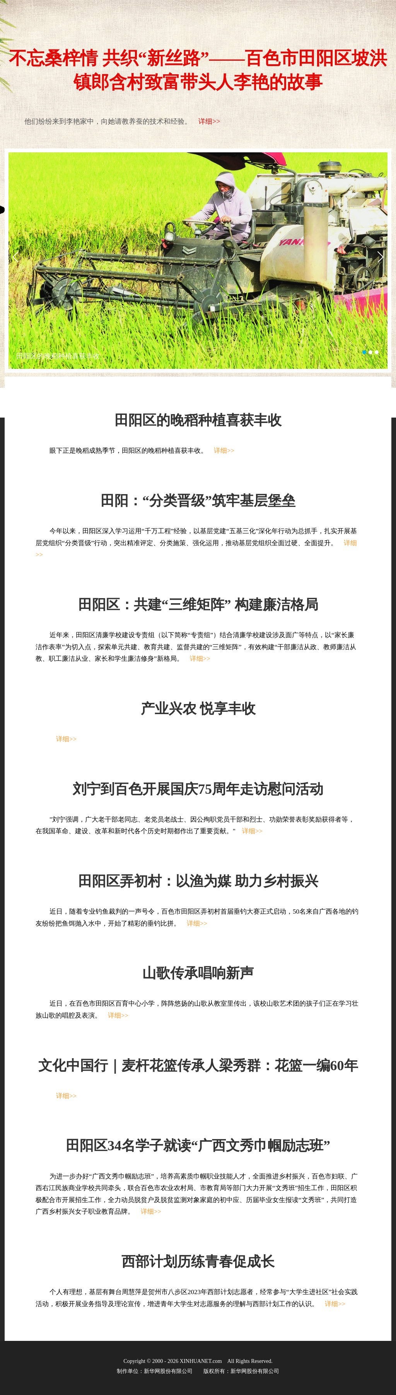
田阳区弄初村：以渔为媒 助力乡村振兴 (198, 881)
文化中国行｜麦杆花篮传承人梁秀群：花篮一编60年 (198, 1065)
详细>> (209, 121)
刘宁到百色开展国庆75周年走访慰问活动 (198, 789)
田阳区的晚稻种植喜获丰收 (58, 356)
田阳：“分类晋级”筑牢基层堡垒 (198, 500)
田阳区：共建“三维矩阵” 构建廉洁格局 (198, 604)
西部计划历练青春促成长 (198, 1261)
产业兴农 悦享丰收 (198, 708)
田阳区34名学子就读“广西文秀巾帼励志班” (198, 1145)
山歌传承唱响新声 (198, 973)
